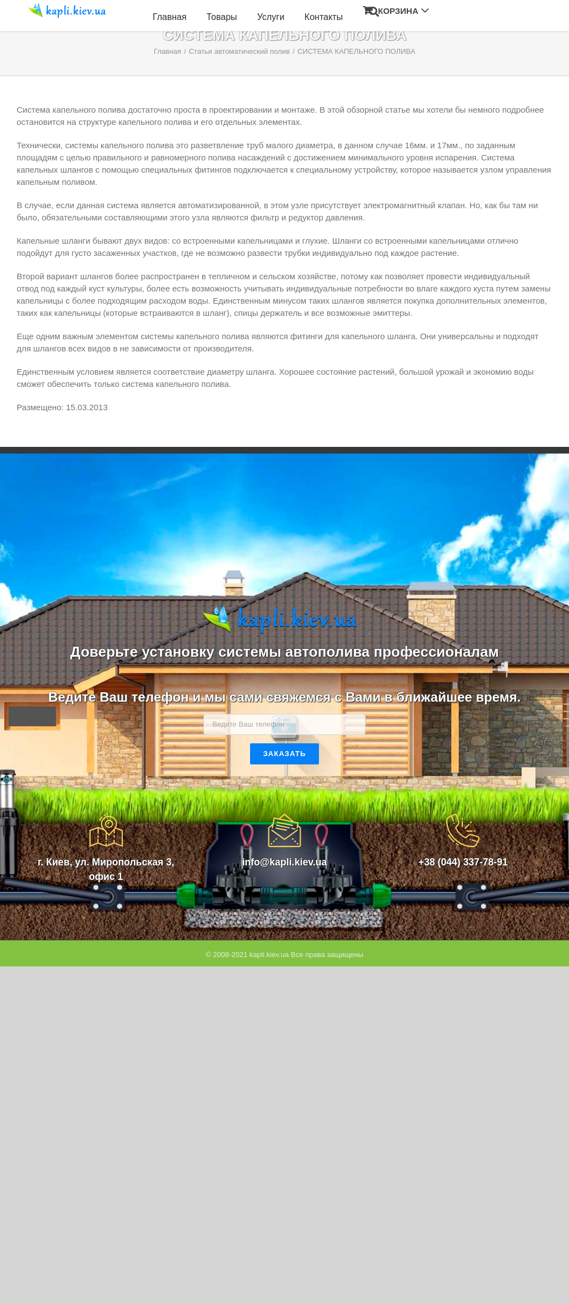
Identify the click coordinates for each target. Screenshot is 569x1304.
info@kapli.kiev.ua (284, 862)
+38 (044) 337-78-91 (463, 862)
